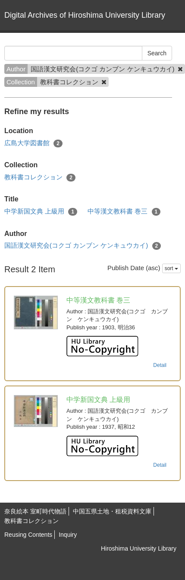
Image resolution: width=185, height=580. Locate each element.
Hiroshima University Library (138, 548)
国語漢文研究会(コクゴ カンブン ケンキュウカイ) (82, 246)
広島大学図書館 (33, 143)
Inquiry (68, 534)
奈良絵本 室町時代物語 (35, 511)
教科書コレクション (39, 177)
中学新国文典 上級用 (40, 211)
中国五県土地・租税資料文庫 (112, 511)
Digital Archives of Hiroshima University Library (84, 15)
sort (171, 268)
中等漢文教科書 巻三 (124, 211)
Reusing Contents (28, 534)
